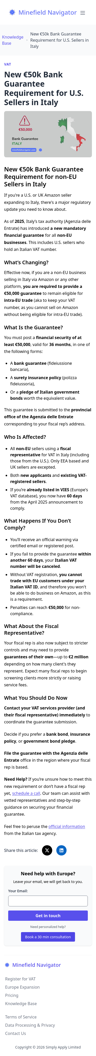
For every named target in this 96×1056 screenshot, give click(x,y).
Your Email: (18, 890)
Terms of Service (21, 1017)
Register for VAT (20, 979)
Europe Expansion (22, 987)
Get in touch (48, 915)
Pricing (11, 995)
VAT (7, 64)
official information (66, 826)
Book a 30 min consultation (48, 936)
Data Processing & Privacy (30, 1025)
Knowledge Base (21, 1003)
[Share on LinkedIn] (61, 850)
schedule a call (26, 793)
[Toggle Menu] (83, 12)
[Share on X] (47, 850)
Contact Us (15, 1033)
